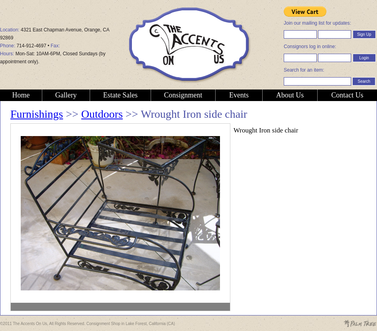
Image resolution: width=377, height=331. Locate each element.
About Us (290, 95)
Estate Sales (120, 95)
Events (239, 95)
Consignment (183, 95)
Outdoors (102, 114)
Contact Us (347, 95)
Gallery (66, 95)
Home (21, 95)
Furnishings (36, 114)
